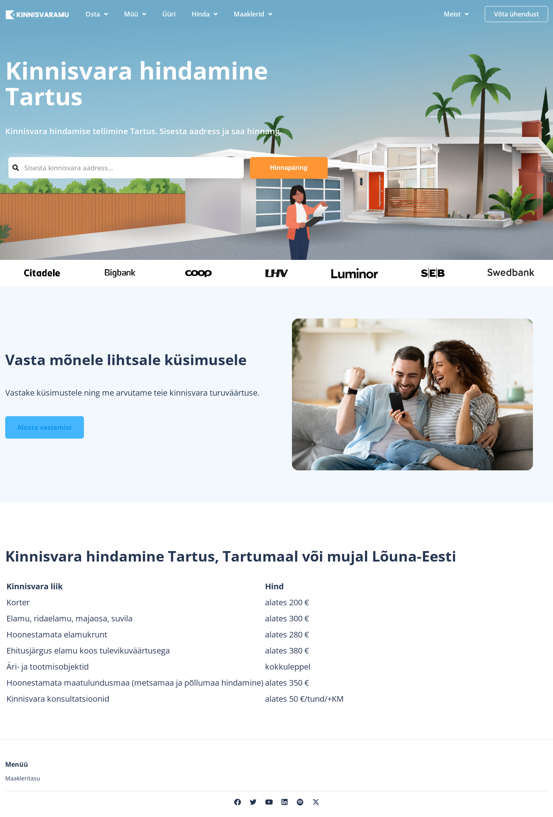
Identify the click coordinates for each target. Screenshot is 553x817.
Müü (135, 14)
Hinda (205, 14)
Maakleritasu (22, 778)
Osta (97, 14)
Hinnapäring (288, 167)
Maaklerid (253, 14)
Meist (456, 14)
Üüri (168, 14)
